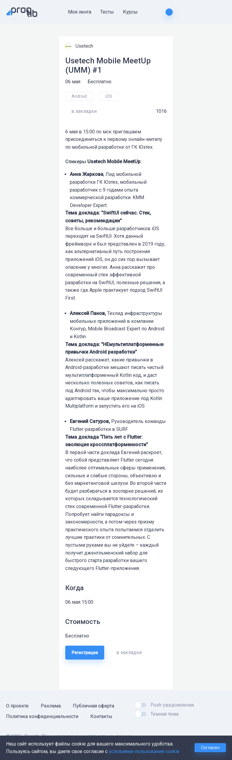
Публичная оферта (93, 706)
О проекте (17, 706)
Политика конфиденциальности (42, 716)
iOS (108, 96)
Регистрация (85, 652)
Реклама (51, 706)
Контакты (101, 716)
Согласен (210, 747)
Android (79, 96)
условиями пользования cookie (144, 751)
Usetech (85, 46)
